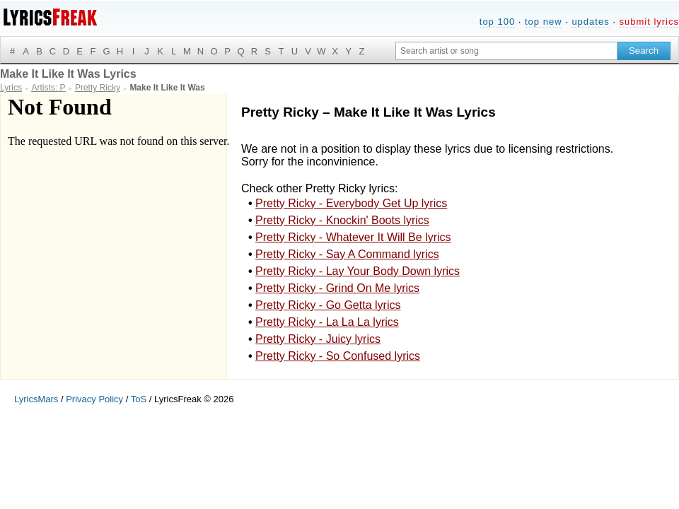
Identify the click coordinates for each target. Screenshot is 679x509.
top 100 (497, 21)
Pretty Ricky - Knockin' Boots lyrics (342, 220)
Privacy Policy (94, 399)
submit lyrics (649, 21)
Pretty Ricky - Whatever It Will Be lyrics (353, 237)
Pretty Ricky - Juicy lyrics (318, 339)
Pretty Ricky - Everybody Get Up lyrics (351, 203)
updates (590, 21)
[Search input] (506, 51)
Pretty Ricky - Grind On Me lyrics (337, 288)
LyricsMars (36, 399)
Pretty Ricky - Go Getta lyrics (327, 305)
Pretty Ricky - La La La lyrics (327, 322)
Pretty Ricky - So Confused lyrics (337, 356)
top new (543, 21)
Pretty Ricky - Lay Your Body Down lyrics (357, 271)
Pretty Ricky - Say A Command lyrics (347, 254)
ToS (138, 399)
